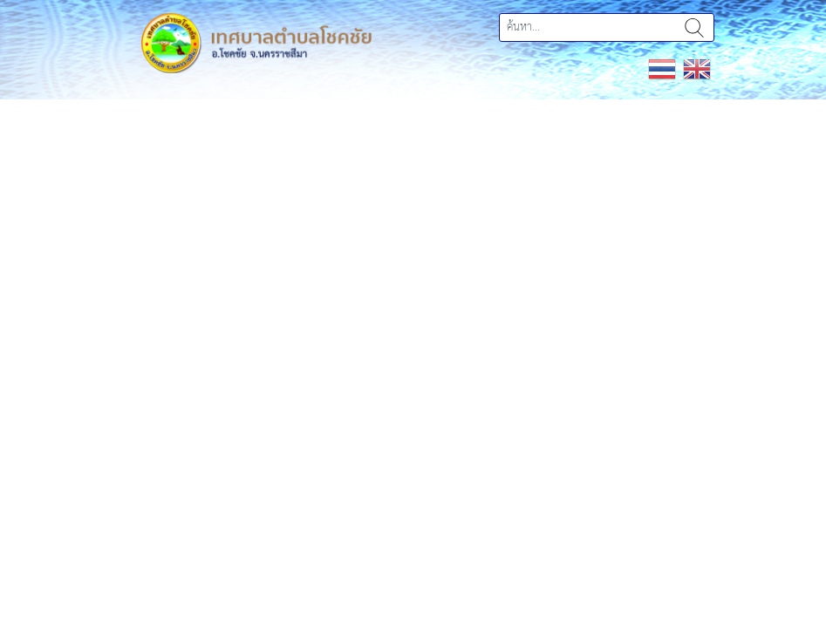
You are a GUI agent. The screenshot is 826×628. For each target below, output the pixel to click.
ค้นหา (694, 27)
